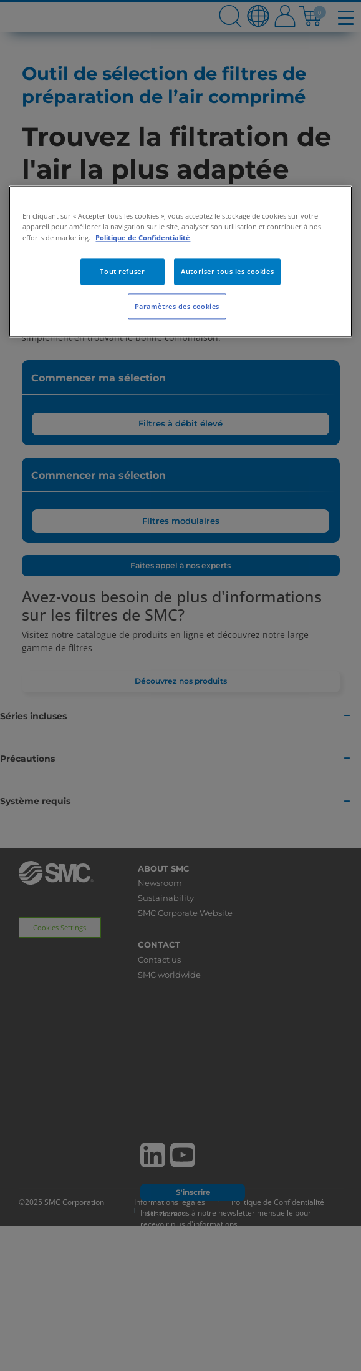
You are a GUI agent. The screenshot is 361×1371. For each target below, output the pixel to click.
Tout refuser (122, 271)
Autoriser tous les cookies (227, 271)
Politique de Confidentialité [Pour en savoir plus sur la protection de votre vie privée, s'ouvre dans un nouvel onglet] (142, 237)
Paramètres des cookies (177, 306)
